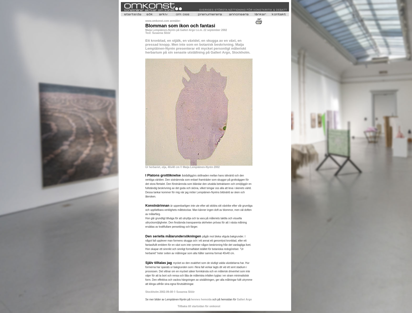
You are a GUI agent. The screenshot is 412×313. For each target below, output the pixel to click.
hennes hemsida (201, 299)
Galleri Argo (244, 299)
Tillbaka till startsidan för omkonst (199, 306)
